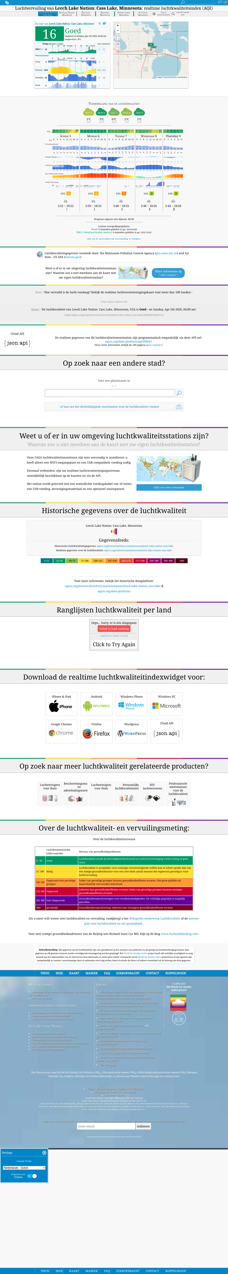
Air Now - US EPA (115, 1228)
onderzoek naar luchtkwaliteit (52, 1138)
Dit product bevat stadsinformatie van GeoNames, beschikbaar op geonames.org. (126, 1145)
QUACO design (108, 1198)
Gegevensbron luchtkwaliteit (48, 1166)
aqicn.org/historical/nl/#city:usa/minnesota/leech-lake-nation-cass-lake (113, 586)
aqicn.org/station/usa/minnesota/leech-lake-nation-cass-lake (138, 550)
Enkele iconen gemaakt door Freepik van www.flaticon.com (121, 1175)
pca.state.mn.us (166, 253)
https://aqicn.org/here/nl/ (114, 301)
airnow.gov (72, 257)
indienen (143, 1259)
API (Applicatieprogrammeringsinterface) (55, 1179)
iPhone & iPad (61, 748)
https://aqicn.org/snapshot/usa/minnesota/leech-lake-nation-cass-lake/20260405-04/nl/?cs (114, 314)
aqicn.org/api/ (153, 344)
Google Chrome (61, 776)
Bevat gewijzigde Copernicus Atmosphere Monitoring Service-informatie (128, 1168)
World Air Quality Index (135, 1086)
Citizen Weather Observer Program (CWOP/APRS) (115, 1222)
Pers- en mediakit (42, 1131)
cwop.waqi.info (105, 1161)
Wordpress (131, 776)
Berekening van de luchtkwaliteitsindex (54, 1169)
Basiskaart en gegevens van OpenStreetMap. (124, 1186)
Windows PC (166, 748)
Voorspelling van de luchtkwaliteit (51, 1172)
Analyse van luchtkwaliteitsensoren (52, 1152)
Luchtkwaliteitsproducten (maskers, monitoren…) (60, 1176)
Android (96, 748)
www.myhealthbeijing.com (179, 1067)
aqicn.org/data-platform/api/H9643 (128, 341)
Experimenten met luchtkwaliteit (50, 1149)
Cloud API (166, 775)
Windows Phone (131, 748)
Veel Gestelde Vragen (45, 1159)
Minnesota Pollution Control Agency (115, 1225)
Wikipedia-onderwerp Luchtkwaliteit (154, 1052)
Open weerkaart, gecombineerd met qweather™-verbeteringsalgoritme (125, 1152)
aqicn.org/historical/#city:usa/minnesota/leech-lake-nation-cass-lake (135, 545)
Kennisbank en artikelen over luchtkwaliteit (57, 1145)
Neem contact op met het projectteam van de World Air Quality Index (59, 1126)
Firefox (96, 776)
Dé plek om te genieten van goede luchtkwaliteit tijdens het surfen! (125, 1192)
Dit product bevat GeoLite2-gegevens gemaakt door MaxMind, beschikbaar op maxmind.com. (126, 1137)
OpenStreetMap (170, 77)
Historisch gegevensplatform (48, 1182)
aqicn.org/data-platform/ (114, 591)
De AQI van (65, 23)
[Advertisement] (114, 621)
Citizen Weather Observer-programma (121, 1158)
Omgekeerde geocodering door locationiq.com (126, 1181)
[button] (151, 46)
